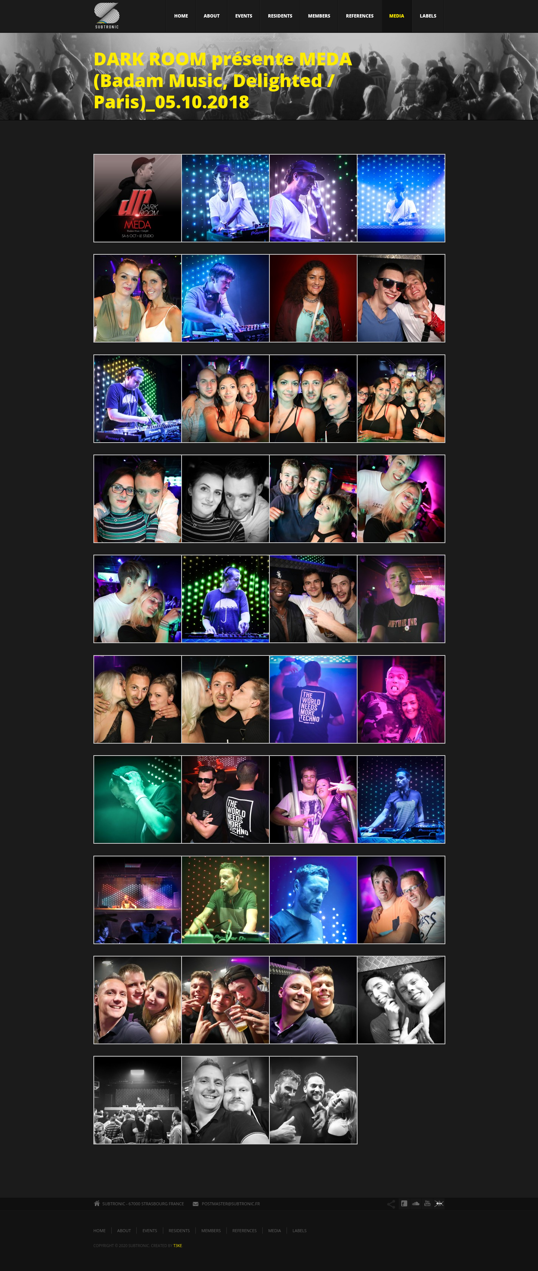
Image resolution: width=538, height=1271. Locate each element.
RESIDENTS (280, 16)
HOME (181, 16)
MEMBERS (319, 16)
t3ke (177, 1245)
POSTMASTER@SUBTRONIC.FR (231, 1203)
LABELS (428, 16)
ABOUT (212, 16)
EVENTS (244, 16)
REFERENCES (360, 16)
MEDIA (396, 16)
